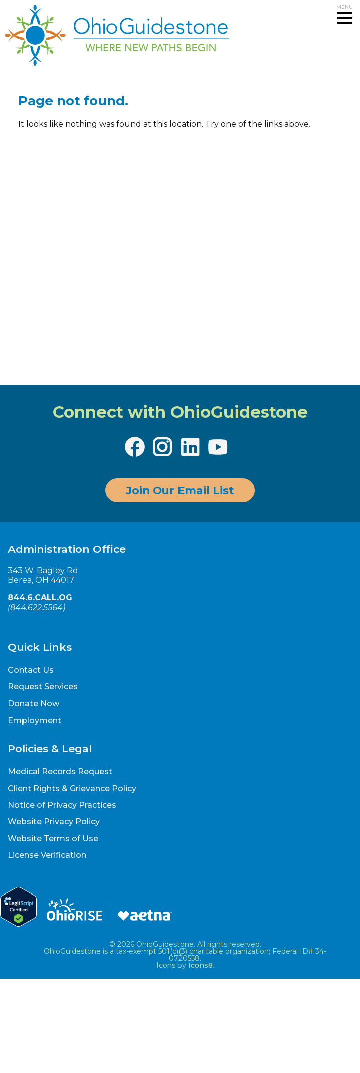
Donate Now (33, 703)
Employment (34, 720)
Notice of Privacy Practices (62, 805)
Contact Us (31, 670)
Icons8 (200, 965)
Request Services (43, 686)
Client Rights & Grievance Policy (72, 788)
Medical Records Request (60, 771)
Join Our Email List (180, 490)
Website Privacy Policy (54, 821)
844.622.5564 (36, 607)
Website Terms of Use (53, 838)
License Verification (47, 855)
